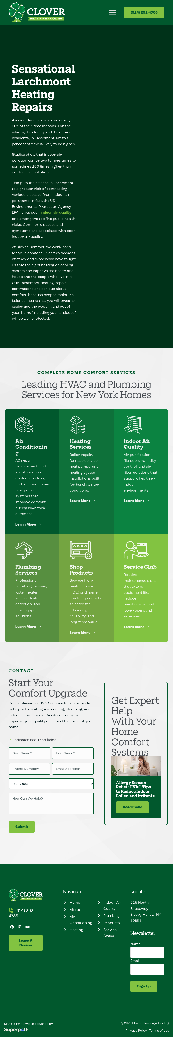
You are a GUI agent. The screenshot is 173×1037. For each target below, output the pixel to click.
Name (135, 944)
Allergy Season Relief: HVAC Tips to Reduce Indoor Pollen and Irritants (135, 789)
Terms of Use (159, 1030)
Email (135, 960)
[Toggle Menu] (112, 12)
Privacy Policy (136, 1030)
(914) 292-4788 (144, 12)
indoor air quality (56, 212)
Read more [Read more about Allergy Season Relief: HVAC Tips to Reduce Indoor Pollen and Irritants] (132, 807)
